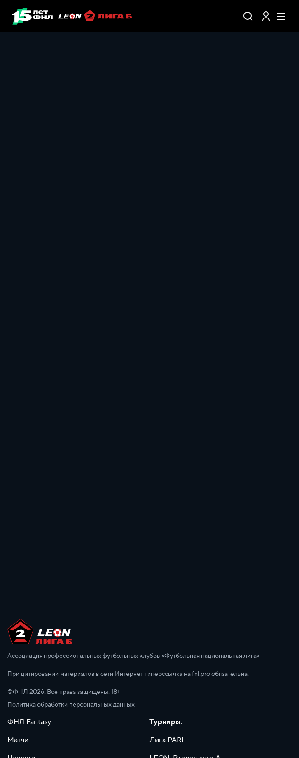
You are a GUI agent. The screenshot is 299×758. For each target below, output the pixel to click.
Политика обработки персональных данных (71, 705)
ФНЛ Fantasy (29, 721)
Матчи (17, 739)
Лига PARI (167, 739)
